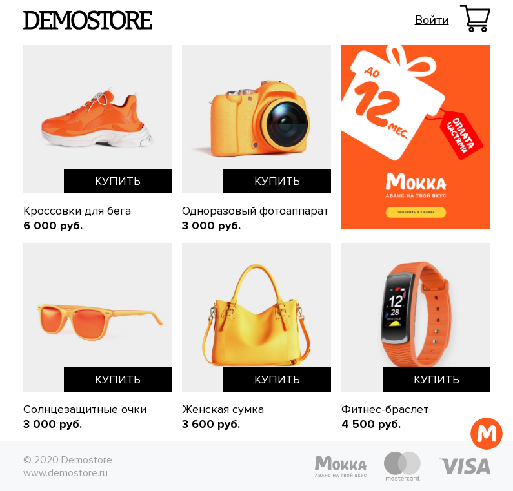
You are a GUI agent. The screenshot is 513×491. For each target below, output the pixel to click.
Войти (432, 20)
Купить (118, 181)
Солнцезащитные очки (84, 409)
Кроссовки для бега (77, 211)
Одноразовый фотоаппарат (255, 211)
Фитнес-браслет (384, 409)
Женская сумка (223, 409)
